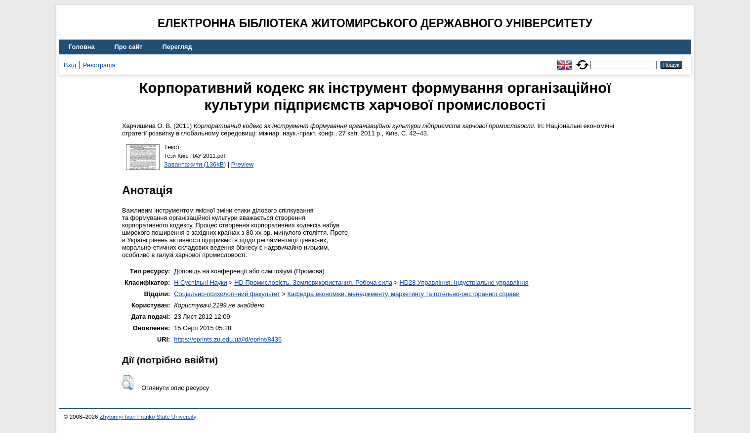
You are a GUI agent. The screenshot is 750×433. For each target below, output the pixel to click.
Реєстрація (99, 65)
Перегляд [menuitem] (177, 46)
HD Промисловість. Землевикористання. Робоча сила (313, 282)
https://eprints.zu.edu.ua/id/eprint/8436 (228, 339)
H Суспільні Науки (200, 282)
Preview (242, 164)
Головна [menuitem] (82, 46)
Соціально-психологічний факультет (227, 294)
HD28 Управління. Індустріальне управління (464, 282)
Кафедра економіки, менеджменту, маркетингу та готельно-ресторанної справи (403, 294)
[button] (127, 382)
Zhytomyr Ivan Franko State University (148, 417)
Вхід (70, 65)
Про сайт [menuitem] (129, 46)
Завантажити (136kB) (195, 164)
